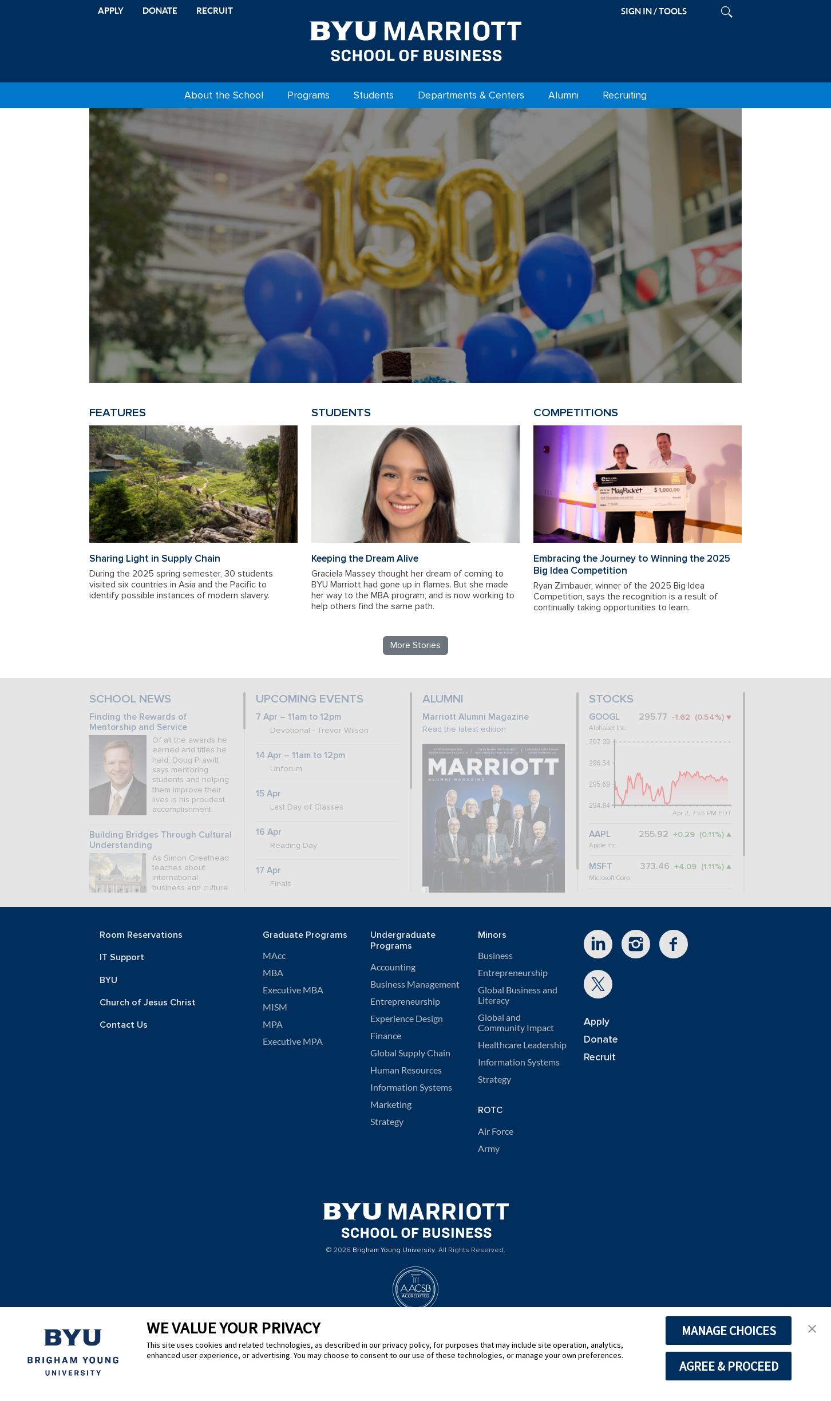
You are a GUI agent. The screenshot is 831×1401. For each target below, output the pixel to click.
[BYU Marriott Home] (415, 39)
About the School (223, 95)
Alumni (563, 95)
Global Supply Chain (410, 1053)
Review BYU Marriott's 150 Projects (573, 327)
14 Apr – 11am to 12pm (300, 755)
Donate (601, 1039)
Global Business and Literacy (517, 995)
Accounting (393, 967)
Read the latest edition (464, 729)
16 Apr (269, 832)
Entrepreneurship (405, 1001)
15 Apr (268, 793)
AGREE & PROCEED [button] (728, 1366)
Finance (385, 1036)
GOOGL (604, 717)
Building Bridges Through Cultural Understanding (160, 840)
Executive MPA (293, 1041)
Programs (308, 95)
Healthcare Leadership (522, 1045)
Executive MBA (293, 990)
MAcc (274, 955)
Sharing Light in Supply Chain (154, 558)
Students (374, 95)
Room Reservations (141, 935)
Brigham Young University (394, 1250)
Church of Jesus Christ (148, 1002)
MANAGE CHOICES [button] (729, 1331)
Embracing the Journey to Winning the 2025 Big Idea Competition (631, 564)
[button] (812, 1328)
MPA (273, 1024)
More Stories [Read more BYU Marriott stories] (415, 645)
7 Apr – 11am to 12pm (298, 717)
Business (495, 955)
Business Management (415, 984)
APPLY (111, 10)
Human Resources (406, 1070)
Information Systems (411, 1087)
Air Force (495, 1131)
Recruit (600, 1057)
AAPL (600, 834)
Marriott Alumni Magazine (475, 717)
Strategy (386, 1121)
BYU (108, 980)
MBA (273, 973)
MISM (275, 1007)
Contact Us (124, 1025)
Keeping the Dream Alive (364, 558)
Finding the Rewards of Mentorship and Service (138, 722)
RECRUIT (214, 10)
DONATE (160, 10)
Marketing (390, 1104)
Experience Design (406, 1018)
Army (489, 1148)
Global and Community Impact (516, 1022)
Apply (597, 1022)
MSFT (600, 866)
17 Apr (268, 870)
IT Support (122, 957)
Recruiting (625, 95)
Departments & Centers (471, 95)
